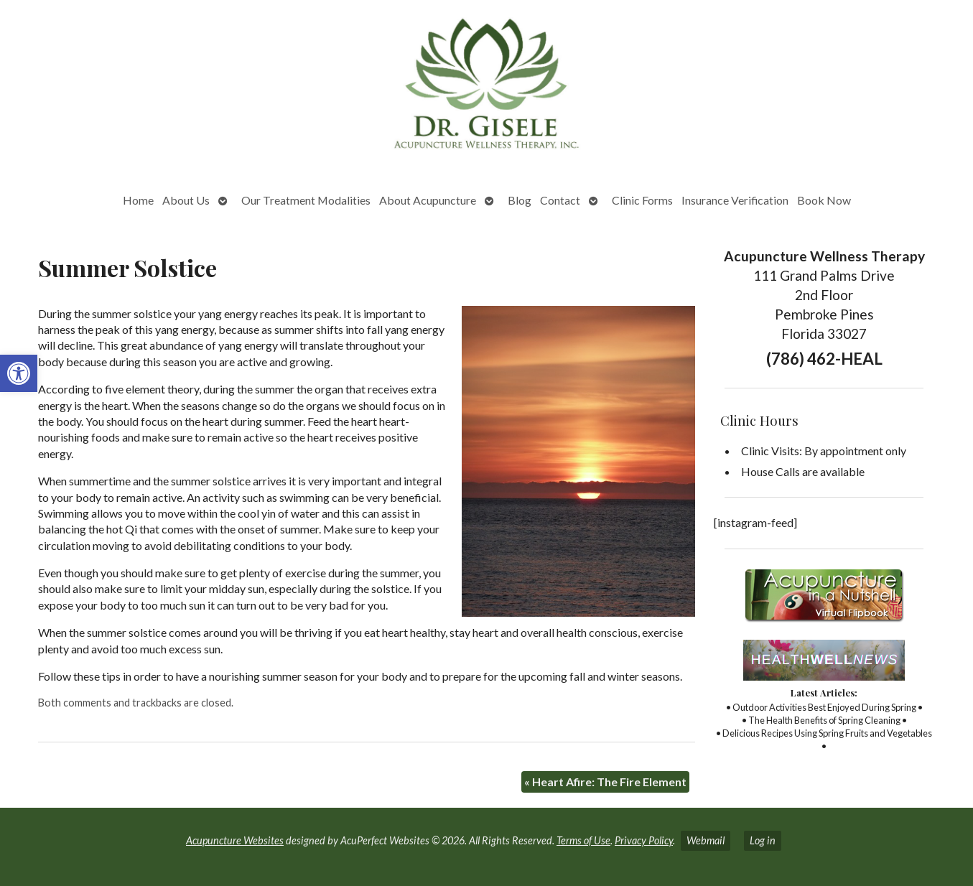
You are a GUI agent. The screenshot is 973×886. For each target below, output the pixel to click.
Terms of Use (583, 840)
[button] (18, 373)
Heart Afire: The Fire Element (605, 781)
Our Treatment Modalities (306, 200)
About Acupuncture (427, 200)
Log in (763, 840)
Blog (519, 200)
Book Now (824, 200)
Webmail (705, 840)
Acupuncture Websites (235, 840)
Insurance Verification (734, 200)
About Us (186, 200)
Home (138, 200)
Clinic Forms (642, 200)
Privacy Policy (644, 840)
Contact (560, 200)
